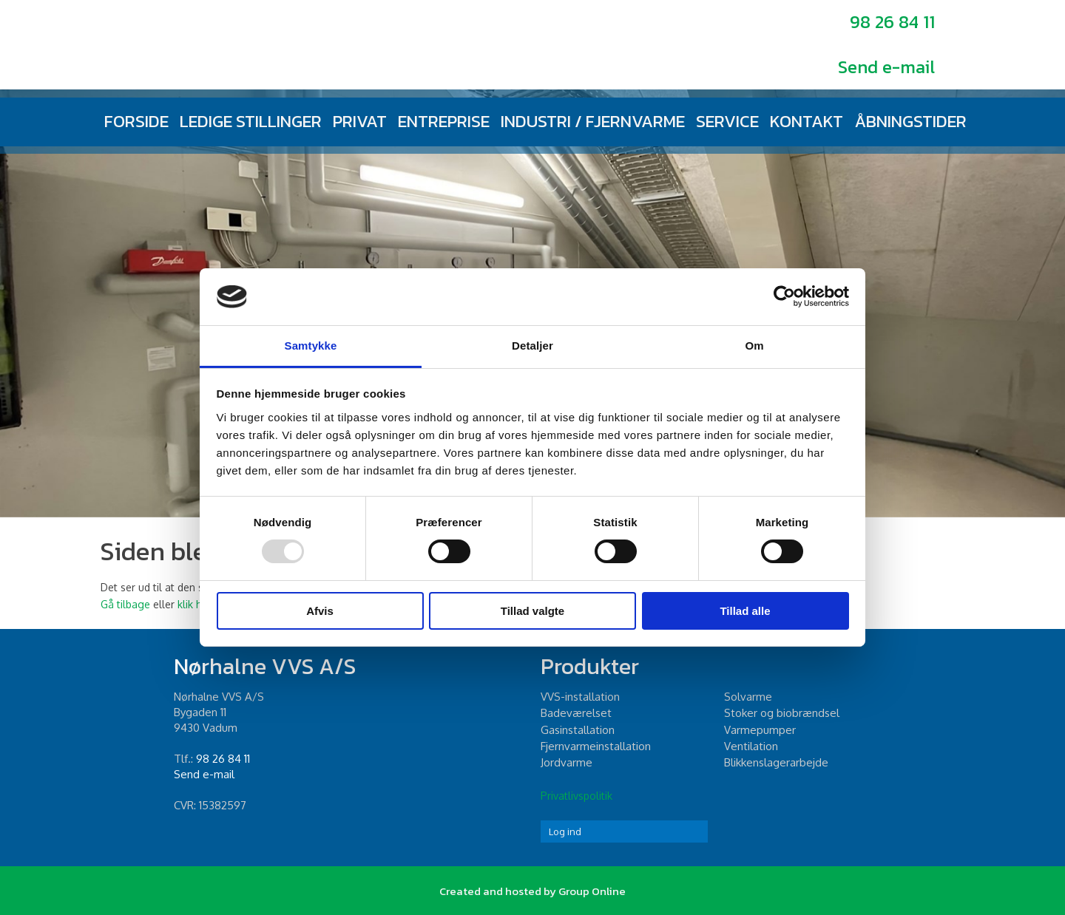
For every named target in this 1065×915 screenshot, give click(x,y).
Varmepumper (760, 730)
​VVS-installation (580, 697)
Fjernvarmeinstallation (596, 746)
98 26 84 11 (892, 22)
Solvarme (748, 697)
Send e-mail (886, 67)
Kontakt (806, 121)
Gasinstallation (578, 730)
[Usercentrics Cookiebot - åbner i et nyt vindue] (784, 296)
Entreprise (444, 121)
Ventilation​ (751, 746)
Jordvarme (566, 762)
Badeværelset (576, 713)
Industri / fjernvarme (593, 121)
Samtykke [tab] (311, 345)
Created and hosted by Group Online (532, 890)
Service (727, 121)
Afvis (320, 611)
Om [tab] (754, 345)
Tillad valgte (532, 611)
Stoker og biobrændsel (781, 713)
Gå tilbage (125, 604)
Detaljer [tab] (532, 345)
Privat (360, 121)
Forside (136, 121)
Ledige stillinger (251, 121)
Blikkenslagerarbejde (776, 762)
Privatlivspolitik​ (576, 795)
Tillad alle (745, 611)
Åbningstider (910, 121)
